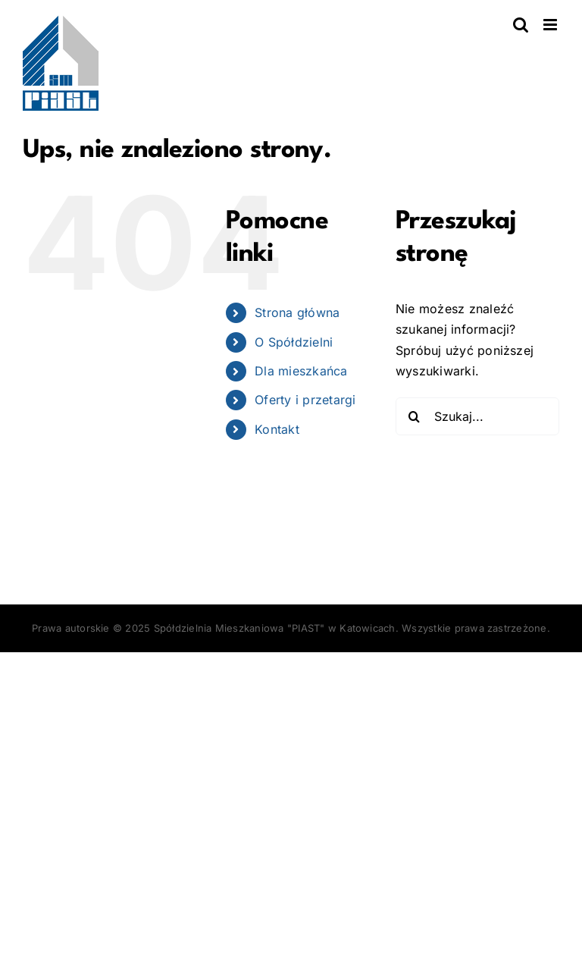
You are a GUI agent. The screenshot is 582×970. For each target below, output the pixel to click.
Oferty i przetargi (305, 399)
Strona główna (297, 312)
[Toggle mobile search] (520, 25)
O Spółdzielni (294, 342)
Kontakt (277, 429)
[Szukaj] (414, 416)
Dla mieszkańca (301, 370)
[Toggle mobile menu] (551, 25)
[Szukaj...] (477, 416)
